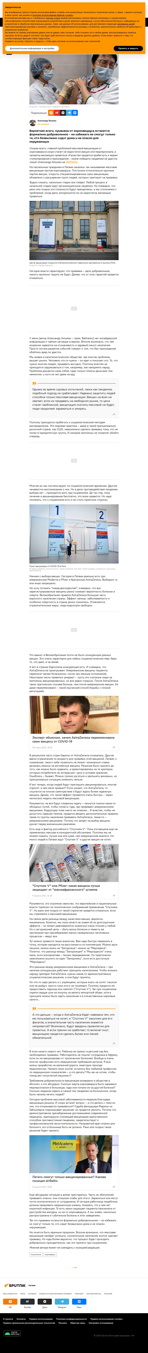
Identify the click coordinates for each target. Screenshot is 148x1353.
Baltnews (71, 162)
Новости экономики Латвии (55, 1293)
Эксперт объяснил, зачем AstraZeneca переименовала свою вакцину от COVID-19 (73, 739)
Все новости (10, 1293)
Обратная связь (77, 1323)
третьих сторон (53, 18)
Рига (22, 1293)
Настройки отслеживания (101, 1323)
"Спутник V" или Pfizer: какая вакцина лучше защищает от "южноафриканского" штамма (66, 887)
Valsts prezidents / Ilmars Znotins (45, 569)
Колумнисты (36, 1254)
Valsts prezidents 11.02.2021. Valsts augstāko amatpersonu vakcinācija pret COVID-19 (72, 570)
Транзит (79, 1293)
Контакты (21, 1319)
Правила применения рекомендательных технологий (29, 1323)
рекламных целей (125, 24)
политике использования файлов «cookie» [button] (52, 15)
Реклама (63, 1323)
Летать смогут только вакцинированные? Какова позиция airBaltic (69, 1179)
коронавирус (50, 1254)
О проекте (8, 1319)
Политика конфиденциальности (71, 1319)
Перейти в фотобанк (61, 107)
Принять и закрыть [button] (128, 48)
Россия (108, 1293)
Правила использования (41, 1319)
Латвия (32, 1293)
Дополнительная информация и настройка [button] (32, 48)
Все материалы (43, 124)
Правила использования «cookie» (106, 1319)
